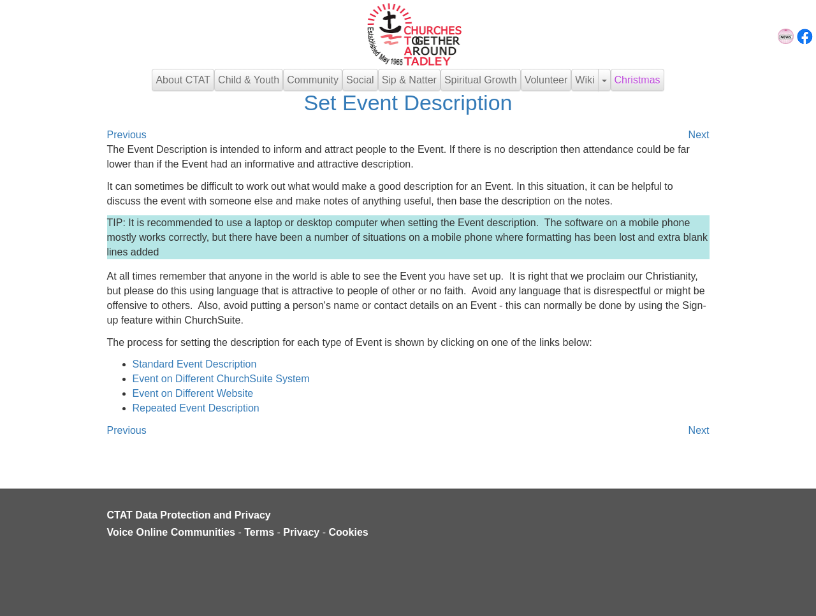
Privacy (301, 532)
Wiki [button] (584, 80)
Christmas (637, 80)
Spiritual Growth (480, 80)
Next (699, 134)
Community (313, 80)
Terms (259, 532)
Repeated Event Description (196, 408)
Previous (127, 134)
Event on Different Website (193, 393)
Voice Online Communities (171, 532)
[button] (604, 80)
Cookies (348, 532)
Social (360, 80)
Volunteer (546, 80)
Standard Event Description (195, 364)
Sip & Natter (409, 80)
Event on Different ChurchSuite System (221, 378)
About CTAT (183, 80)
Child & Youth (248, 80)
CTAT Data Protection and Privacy (189, 515)
